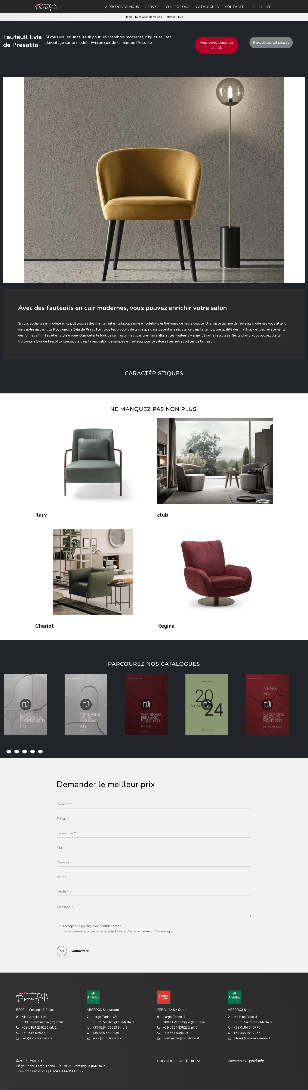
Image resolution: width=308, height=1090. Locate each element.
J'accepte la (92, 926)
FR (269, 6)
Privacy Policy (125, 931)
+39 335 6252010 (32, 1033)
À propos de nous (122, 6)
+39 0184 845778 (244, 1027)
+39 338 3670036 (103, 1033)
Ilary (41, 515)
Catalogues (207, 6)
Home (128, 17)
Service (152, 6)
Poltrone (170, 17)
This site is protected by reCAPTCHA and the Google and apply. (118, 931)
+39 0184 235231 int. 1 (36, 1027)
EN (261, 6)
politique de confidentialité (101, 926)
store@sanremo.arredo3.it (250, 1038)
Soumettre (73, 951)
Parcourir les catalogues (271, 42)
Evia (180, 17)
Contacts (234, 6)
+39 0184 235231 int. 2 (107, 1027)
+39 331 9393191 (173, 1033)
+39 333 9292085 (244, 1033)
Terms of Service (153, 931)
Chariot (44, 626)
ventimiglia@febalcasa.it (178, 1038)
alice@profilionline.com (106, 1038)
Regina (166, 626)
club (162, 515)
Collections (178, 6)
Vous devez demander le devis (216, 45)
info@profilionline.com (35, 1038)
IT (253, 6)
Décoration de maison (148, 17)
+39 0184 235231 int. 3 (177, 1027)
